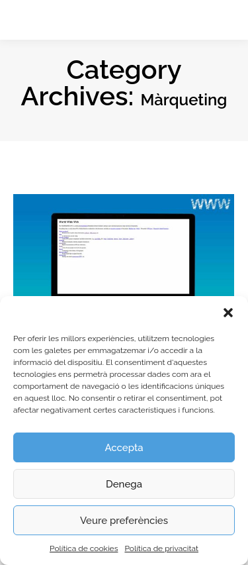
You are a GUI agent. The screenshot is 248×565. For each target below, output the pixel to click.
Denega (124, 484)
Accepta (123, 448)
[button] (228, 312)
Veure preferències (124, 521)
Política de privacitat (161, 548)
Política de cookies (84, 548)
